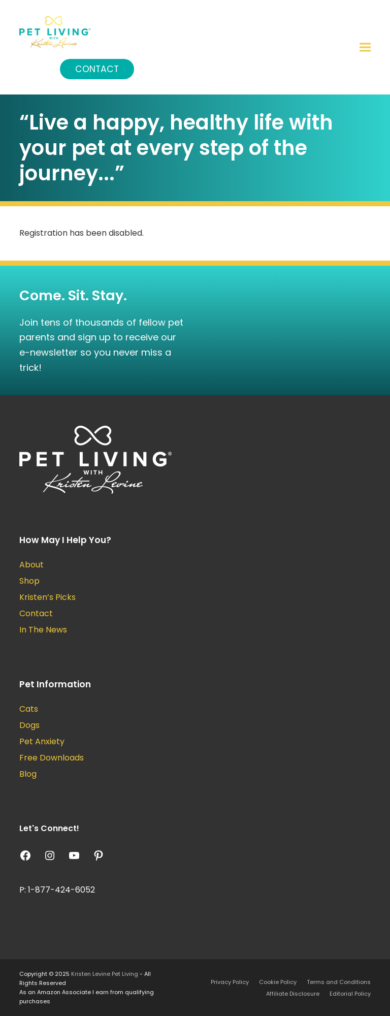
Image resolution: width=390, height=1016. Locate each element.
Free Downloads (51, 758)
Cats (28, 709)
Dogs (29, 725)
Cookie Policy (278, 982)
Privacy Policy (230, 982)
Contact (97, 69)
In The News (43, 630)
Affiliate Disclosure (292, 994)
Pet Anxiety (41, 741)
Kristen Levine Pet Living (104, 974)
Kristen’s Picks (47, 597)
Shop (29, 581)
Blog (28, 774)
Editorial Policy (350, 994)
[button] (365, 47)
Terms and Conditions (339, 982)
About (31, 564)
